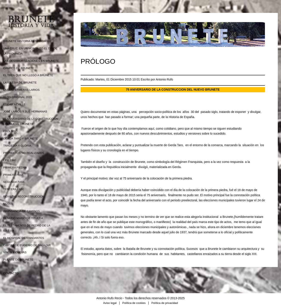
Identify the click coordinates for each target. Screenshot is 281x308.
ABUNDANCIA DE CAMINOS (21, 211)
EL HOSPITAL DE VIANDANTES (23, 238)
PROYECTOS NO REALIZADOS (23, 153)
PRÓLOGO (10, 131)
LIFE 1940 (9, 160)
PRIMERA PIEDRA (15, 167)
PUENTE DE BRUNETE (18, 259)
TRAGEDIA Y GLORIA (17, 145)
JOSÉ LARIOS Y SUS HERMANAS (25, 111)
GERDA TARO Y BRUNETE (20, 138)
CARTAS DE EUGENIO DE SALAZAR (27, 245)
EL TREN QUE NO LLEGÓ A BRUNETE (28, 75)
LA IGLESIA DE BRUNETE (20, 82)
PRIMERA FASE (13, 174)
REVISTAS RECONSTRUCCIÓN (23, 196)
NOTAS (8, 203)
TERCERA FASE (13, 189)
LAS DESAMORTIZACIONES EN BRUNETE (31, 60)
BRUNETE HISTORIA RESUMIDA (24, 41)
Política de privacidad (164, 303)
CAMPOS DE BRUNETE (18, 68)
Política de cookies (133, 303)
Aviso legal (110, 303)
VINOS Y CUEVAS (14, 252)
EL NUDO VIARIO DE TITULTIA (23, 218)
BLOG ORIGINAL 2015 (17, 97)
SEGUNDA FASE (14, 182)
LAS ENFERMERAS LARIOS (21, 89)
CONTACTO (11, 273)
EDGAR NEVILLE (14, 104)
